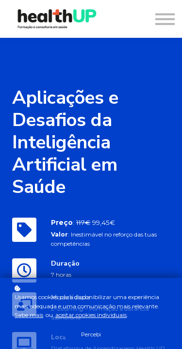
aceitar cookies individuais (91, 314)
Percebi (91, 334)
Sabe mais (29, 314)
